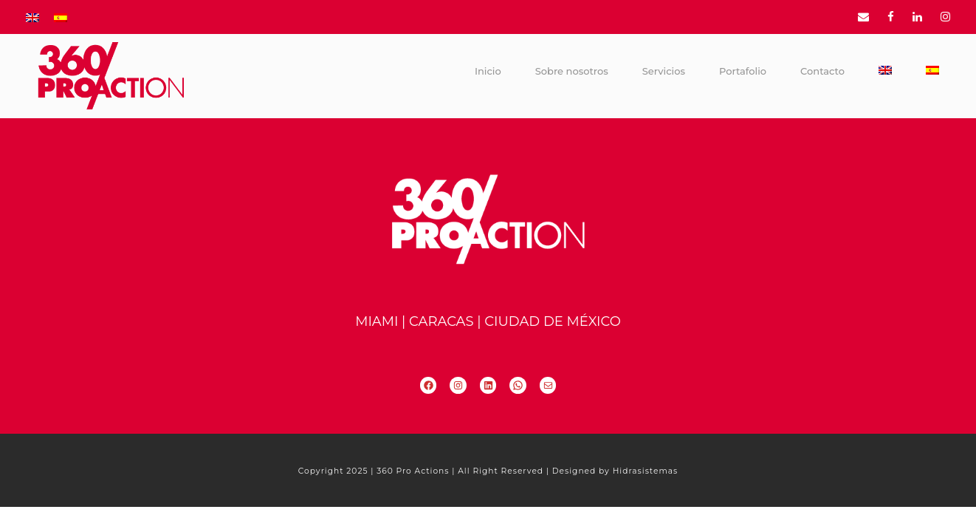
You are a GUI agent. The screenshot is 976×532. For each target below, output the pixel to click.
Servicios (663, 71)
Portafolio (742, 71)
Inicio (488, 71)
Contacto (822, 71)
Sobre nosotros (571, 71)
